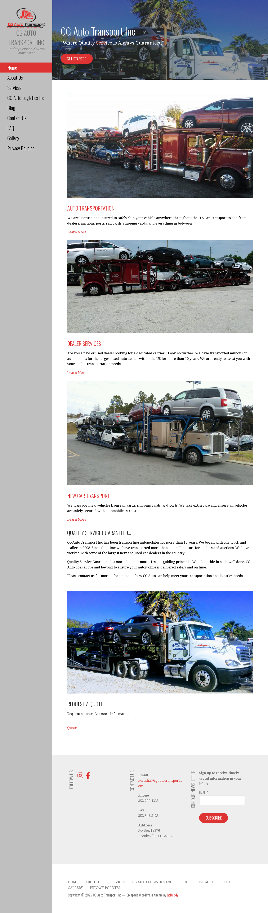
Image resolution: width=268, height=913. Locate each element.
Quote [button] (72, 728)
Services (14, 87)
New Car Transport (88, 496)
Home (12, 67)
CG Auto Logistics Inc (25, 97)
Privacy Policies (20, 148)
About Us (15, 77)
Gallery (13, 138)
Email (203, 792)
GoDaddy (172, 895)
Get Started (76, 58)
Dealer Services (84, 343)
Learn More (76, 232)
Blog (11, 107)
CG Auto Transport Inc (26, 37)
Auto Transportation (91, 208)
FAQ (10, 128)
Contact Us (16, 117)
